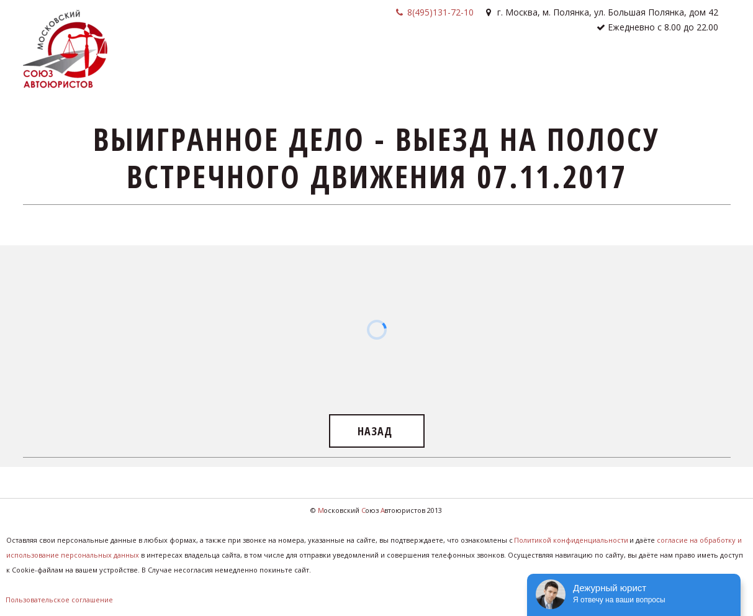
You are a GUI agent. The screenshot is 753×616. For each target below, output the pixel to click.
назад (377, 431)
